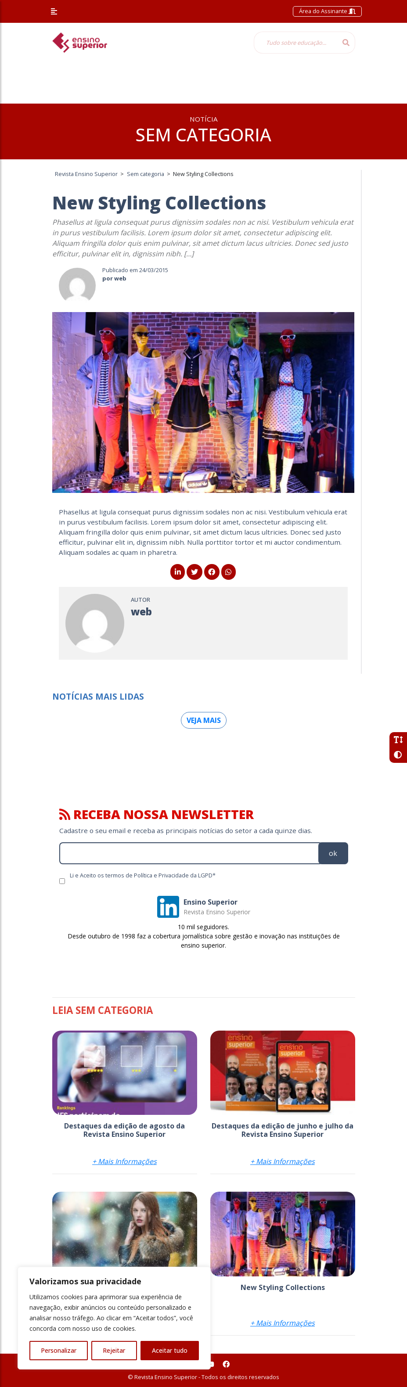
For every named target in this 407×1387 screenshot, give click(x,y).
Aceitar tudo (169, 1350)
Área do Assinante (327, 11)
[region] (114, 1318)
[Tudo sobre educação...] (295, 43)
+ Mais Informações (124, 1161)
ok (333, 853)
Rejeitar (114, 1350)
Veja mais (204, 720)
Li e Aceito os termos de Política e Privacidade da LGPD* (143, 875)
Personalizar (58, 1350)
